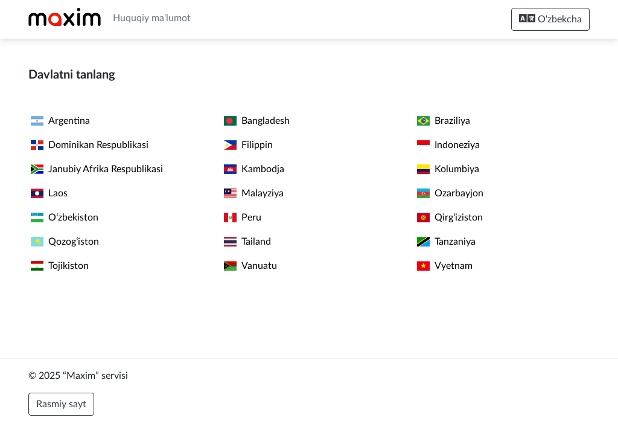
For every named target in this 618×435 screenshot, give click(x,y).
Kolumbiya (448, 169)
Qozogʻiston (65, 241)
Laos (49, 193)
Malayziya (254, 193)
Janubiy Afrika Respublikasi (97, 169)
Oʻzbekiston (64, 217)
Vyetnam (445, 266)
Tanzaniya (446, 241)
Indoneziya (448, 145)
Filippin (248, 145)
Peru (242, 217)
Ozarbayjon (450, 193)
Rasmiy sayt (61, 404)
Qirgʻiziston (450, 217)
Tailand (247, 241)
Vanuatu (250, 266)
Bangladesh (257, 121)
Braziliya (443, 121)
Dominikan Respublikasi (89, 145)
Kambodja (254, 169)
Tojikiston (60, 266)
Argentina (60, 121)
